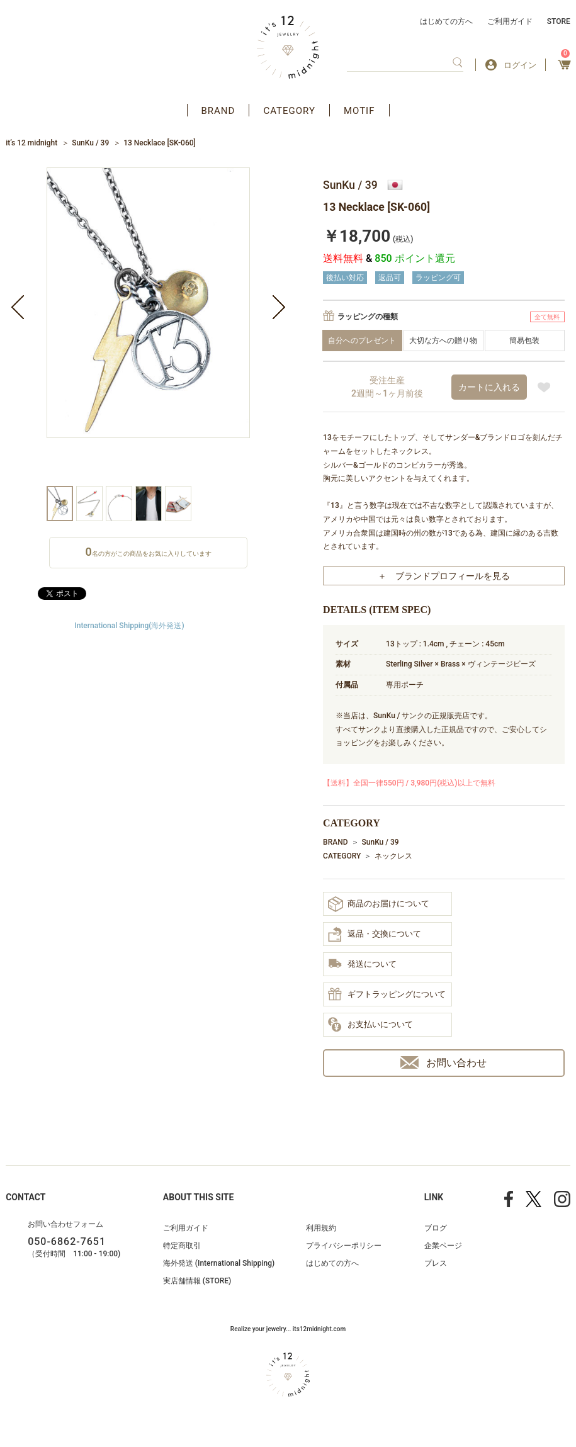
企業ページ (443, 1245)
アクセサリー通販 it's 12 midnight (288, 47)
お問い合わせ (443, 1062)
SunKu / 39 (90, 142)
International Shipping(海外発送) (129, 625)
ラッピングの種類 (367, 316)
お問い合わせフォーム (65, 1224)
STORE (558, 21)
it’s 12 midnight (31, 142)
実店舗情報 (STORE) (197, 1280)
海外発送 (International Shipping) (218, 1263)
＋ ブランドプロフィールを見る (444, 576)
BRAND (218, 110)
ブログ (435, 1228)
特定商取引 (182, 1245)
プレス (435, 1263)
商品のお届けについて (378, 904)
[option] (148, 326)
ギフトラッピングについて (387, 995)
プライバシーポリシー (343, 1245)
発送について (362, 965)
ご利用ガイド (510, 21)
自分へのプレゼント (362, 340)
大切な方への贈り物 (443, 340)
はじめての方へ (446, 21)
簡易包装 (524, 340)
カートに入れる (489, 387)
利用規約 (321, 1228)
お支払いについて (370, 1025)
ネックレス (393, 856)
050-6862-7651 (67, 1241)
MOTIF (359, 110)
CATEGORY (289, 110)
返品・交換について (374, 934)
